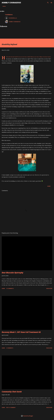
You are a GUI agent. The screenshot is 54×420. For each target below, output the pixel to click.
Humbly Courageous (11, 2)
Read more (49, 288)
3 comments (9, 348)
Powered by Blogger (27, 416)
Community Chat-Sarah (12, 391)
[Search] (48, 3)
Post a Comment (11, 407)
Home (4, 6)
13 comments (10, 288)
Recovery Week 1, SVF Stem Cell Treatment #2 (21, 332)
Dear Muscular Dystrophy (12, 272)
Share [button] (49, 186)
